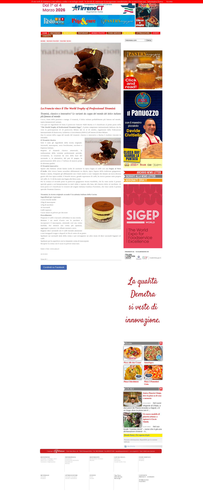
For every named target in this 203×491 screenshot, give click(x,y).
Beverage (128, 33)
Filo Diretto (118, 477)
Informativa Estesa (155, 2)
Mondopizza (69, 33)
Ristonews (55, 33)
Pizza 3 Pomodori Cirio (151, 383)
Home (44, 33)
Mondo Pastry (98, 33)
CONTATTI (143, 475)
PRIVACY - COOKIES (146, 477)
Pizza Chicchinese (131, 382)
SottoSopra (149, 363)
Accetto (169, 2)
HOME (43, 41)
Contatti (46, 36)
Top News (117, 475)
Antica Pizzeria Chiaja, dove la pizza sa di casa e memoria (152, 395)
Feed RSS (142, 481)
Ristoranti (83, 33)
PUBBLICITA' (144, 480)
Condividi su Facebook (53, 267)
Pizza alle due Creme (132, 363)
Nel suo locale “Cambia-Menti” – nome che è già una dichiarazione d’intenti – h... (143, 429)
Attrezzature (143, 33)
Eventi (156, 33)
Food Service (114, 33)
